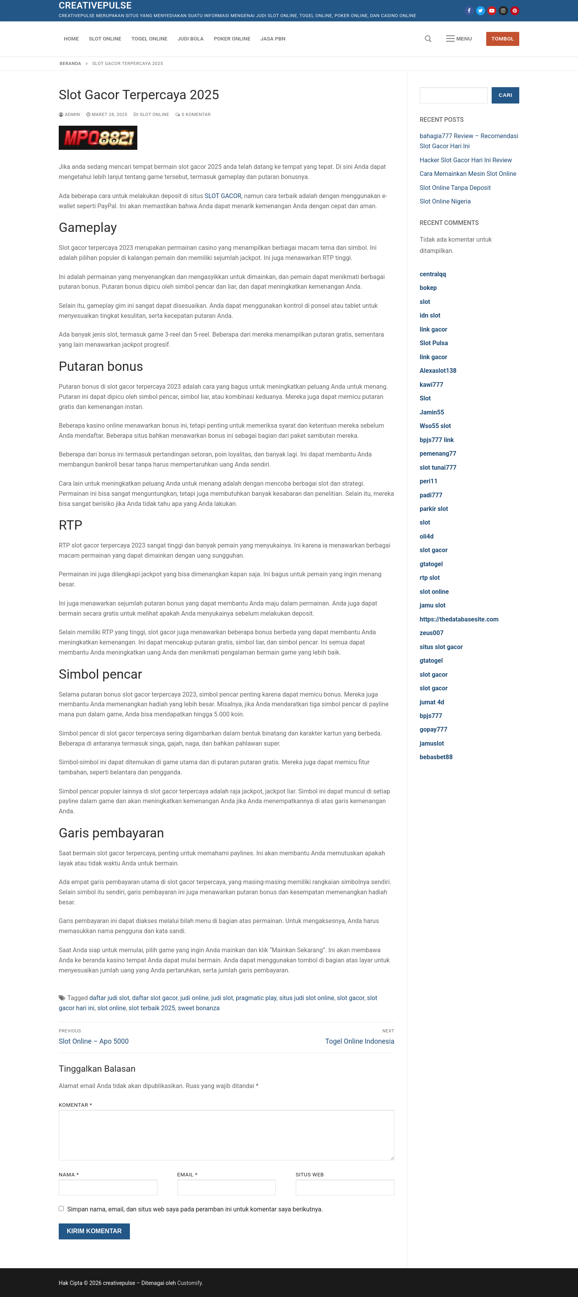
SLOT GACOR (223, 196)
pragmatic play (256, 998)
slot (425, 301)
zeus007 (431, 633)
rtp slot (430, 577)
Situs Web (310, 1174)
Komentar (75, 1105)
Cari (505, 95)
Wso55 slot (435, 426)
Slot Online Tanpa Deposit (455, 187)
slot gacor (350, 998)
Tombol (503, 38)
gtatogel (431, 564)
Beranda (70, 63)
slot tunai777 (438, 467)
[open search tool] (428, 38)
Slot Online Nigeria (445, 201)
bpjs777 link (437, 440)
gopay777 (433, 729)
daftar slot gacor (155, 998)
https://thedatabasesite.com (459, 619)
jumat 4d (432, 702)
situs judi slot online (307, 998)
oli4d (427, 536)
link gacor (433, 329)
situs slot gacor (441, 647)
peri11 (429, 481)
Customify (189, 1283)
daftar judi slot (109, 998)
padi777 (431, 495)
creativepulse (95, 5)
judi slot (222, 998)
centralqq (433, 274)
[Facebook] (468, 10)
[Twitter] (480, 10)
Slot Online (152, 114)
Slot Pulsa (434, 343)
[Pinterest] (514, 10)
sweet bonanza (199, 1008)
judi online (194, 998)
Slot (425, 398)
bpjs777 (431, 716)
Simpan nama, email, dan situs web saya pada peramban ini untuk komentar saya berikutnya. (195, 1209)
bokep (428, 287)
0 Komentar (193, 114)
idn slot (430, 315)
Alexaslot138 (438, 370)
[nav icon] (459, 39)
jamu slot (432, 605)
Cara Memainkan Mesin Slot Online (468, 173)
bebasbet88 (436, 757)
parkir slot (434, 508)
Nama (69, 1174)
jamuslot (432, 743)
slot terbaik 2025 (152, 1008)
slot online (111, 1008)
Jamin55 (432, 412)
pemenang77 (438, 453)
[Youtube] (491, 10)
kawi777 (431, 384)
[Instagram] (503, 10)
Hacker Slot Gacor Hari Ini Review (466, 160)
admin (69, 114)
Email (187, 1174)
